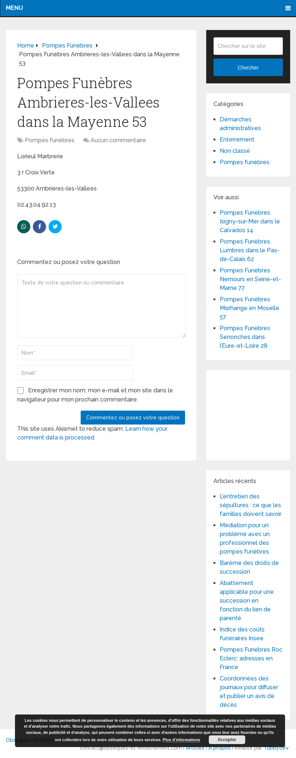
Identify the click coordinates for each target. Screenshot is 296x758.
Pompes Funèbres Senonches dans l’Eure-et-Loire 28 (245, 337)
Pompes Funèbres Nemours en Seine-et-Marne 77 (250, 279)
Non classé (235, 150)
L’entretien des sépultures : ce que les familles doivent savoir (250, 505)
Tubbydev (276, 748)
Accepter (227, 739)
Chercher (248, 68)
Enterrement (237, 139)
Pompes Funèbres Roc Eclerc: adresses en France (251, 658)
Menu (14, 7)
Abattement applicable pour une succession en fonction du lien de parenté (247, 601)
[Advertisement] (255, 413)
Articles (195, 748)
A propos (219, 748)
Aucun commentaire (118, 140)
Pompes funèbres (49, 140)
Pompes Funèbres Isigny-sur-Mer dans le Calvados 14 (250, 221)
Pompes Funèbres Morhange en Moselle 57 (249, 308)
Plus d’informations (181, 740)
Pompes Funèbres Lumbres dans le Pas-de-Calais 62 (250, 250)
